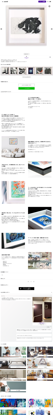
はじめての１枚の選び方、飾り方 (26, 85)
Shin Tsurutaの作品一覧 (26, 77)
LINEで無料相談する (27, 88)
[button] (49, 6)
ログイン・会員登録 (42, 1)
